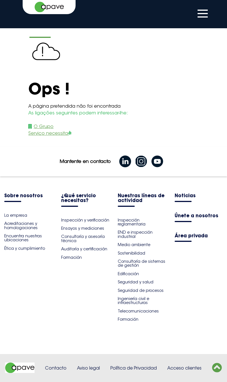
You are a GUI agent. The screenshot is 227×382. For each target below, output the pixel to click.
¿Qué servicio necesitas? (78, 198)
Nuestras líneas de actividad (141, 198)
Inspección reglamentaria (131, 222)
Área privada (191, 236)
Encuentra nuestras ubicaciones (23, 237)
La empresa (15, 215)
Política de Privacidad (133, 368)
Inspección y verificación (85, 220)
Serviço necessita (48, 133)
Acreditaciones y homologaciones (21, 225)
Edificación (128, 273)
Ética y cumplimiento (24, 248)
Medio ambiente (134, 244)
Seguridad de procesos (141, 290)
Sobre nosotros (23, 196)
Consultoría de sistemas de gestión (141, 263)
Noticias (185, 196)
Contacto (56, 368)
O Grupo (43, 126)
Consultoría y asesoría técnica (83, 238)
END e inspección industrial (135, 234)
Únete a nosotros (196, 216)
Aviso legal (88, 368)
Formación (71, 257)
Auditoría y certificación (84, 248)
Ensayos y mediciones (82, 228)
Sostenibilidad (131, 253)
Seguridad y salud (135, 282)
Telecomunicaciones (138, 311)
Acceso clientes (184, 368)
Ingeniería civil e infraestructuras (133, 300)
